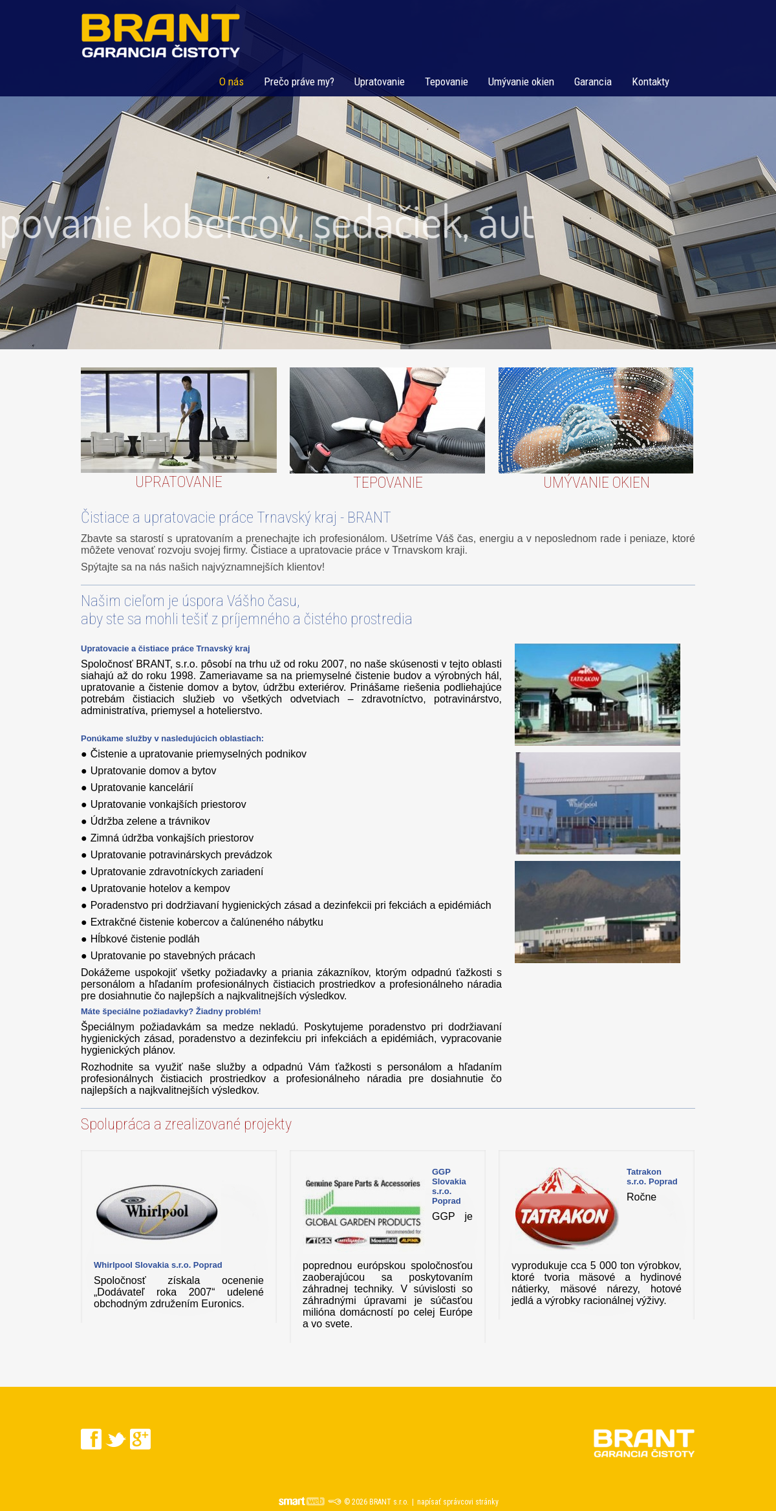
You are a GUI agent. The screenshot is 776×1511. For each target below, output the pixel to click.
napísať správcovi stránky (458, 1501)
